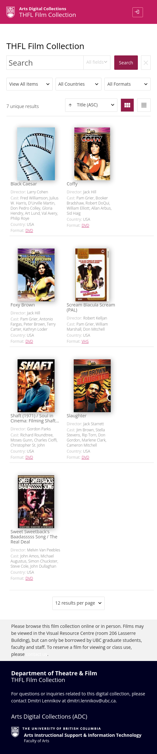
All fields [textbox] (94, 62)
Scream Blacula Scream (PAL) (91, 307)
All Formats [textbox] (119, 84)
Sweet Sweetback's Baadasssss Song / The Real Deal (34, 536)
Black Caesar (24, 184)
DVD (29, 230)
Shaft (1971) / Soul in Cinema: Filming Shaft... (35, 418)
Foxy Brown (23, 305)
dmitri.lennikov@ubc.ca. (92, 701)
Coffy (72, 184)
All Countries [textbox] (71, 84)
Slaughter (76, 416)
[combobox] (97, 62)
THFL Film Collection (45, 46)
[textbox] (91, 105)
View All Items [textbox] (23, 84)
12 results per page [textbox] (75, 603)
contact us (36, 654)
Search (126, 63)
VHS (85, 341)
